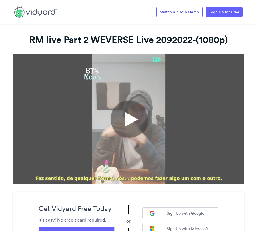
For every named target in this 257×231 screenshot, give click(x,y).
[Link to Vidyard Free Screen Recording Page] (35, 11)
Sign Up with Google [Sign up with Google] (177, 213)
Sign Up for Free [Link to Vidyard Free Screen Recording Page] (224, 12)
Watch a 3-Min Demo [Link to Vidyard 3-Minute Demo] (179, 12)
